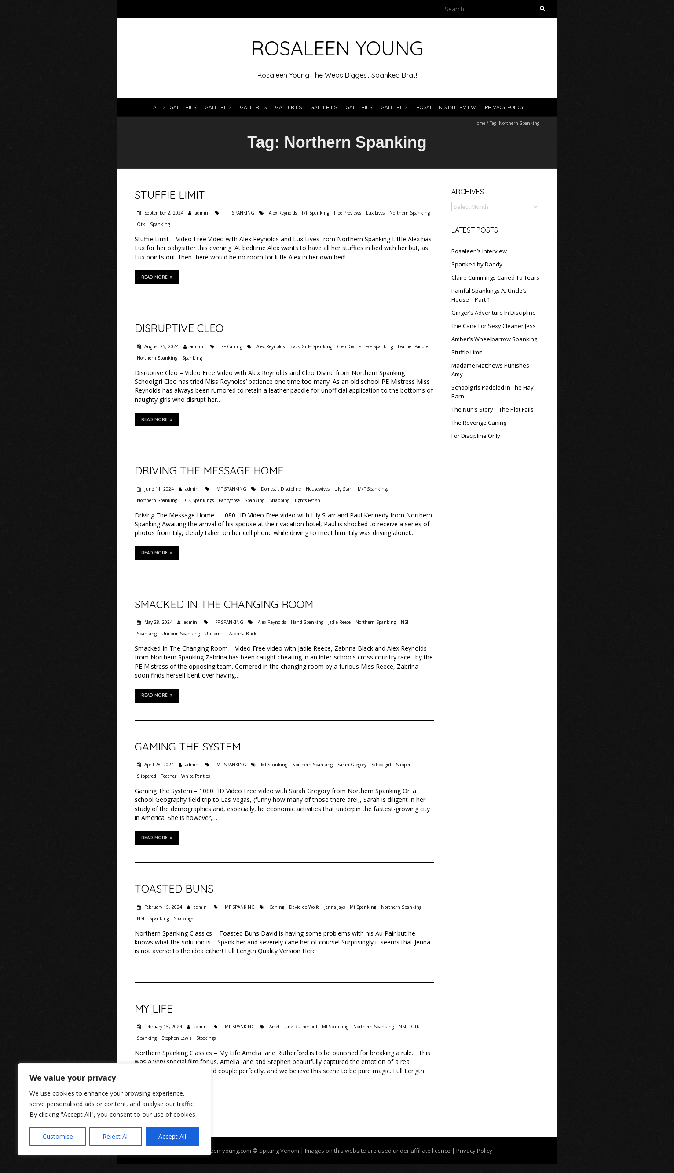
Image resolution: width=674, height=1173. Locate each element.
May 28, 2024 (157, 622)
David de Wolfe (304, 907)
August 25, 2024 (161, 346)
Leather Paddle (413, 346)
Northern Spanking (409, 213)
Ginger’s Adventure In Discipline (493, 313)
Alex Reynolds (283, 213)
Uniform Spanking (180, 633)
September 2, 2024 (163, 213)
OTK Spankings (198, 500)
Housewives (318, 489)
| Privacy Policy (471, 1151)
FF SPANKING (240, 213)
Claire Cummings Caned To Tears (495, 277)
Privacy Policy (504, 107)
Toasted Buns (174, 888)
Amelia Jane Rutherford (293, 1027)
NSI (404, 622)
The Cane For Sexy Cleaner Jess (493, 326)
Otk (141, 224)
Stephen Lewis (176, 1038)
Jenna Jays (334, 907)
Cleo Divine (349, 346)
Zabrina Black (242, 633)
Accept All (172, 1136)
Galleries (218, 107)
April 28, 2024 (158, 764)
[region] (114, 1109)
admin (201, 213)
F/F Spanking (315, 213)
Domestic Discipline (281, 489)
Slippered (146, 776)
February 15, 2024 (162, 907)
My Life (154, 1008)
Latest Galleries (173, 107)
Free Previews (347, 213)
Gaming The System (188, 746)
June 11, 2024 (158, 489)
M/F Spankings (373, 489)
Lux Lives (375, 213)
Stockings (183, 918)
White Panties (195, 776)
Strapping (279, 500)
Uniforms (214, 633)
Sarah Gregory (351, 764)
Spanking (160, 224)
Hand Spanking (307, 622)
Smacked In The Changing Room (224, 604)
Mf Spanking (274, 764)
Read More (156, 277)
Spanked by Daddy (476, 264)
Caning (276, 907)
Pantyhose (229, 500)
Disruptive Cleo (179, 328)
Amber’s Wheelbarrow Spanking (494, 339)
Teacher (168, 776)
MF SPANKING (231, 489)
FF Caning (231, 346)
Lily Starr (343, 489)
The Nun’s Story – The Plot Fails (492, 409)
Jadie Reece (339, 622)
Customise (58, 1136)
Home (479, 123)
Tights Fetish (307, 500)
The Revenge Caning (478, 422)
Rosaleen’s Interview (446, 107)
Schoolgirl (381, 764)
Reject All (116, 1136)
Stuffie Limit (170, 194)
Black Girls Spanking (310, 346)
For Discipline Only (475, 436)
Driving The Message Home (209, 470)
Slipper (403, 764)
